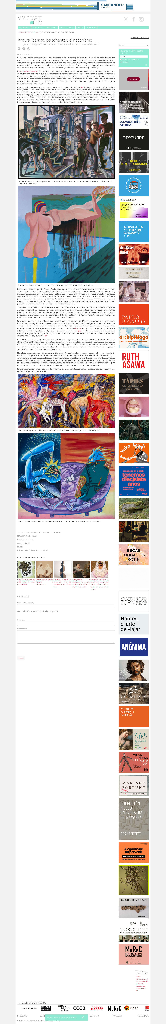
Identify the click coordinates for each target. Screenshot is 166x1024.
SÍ (83, 1017)
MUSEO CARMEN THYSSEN (27, 536)
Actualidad (24, 27)
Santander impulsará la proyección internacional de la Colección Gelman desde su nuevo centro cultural (99, 584)
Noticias (35, 32)
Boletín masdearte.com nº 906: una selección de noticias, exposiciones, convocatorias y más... (142, 983)
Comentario (22, 629)
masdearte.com (24, 32)
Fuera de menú (93, 27)
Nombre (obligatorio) (25, 603)
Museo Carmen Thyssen (28, 71)
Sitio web (21, 620)
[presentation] (34, 649)
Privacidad (117, 1015)
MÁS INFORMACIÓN (71, 1018)
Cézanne (77, 328)
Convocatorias (67, 27)
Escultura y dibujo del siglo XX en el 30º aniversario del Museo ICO (62, 583)
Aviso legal (143, 1015)
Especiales (38, 27)
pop (79, 330)
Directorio (52, 27)
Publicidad (22, 1015)
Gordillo (83, 87)
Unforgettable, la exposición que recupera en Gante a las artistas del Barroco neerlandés (81, 583)
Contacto (94, 1015)
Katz (45, 335)
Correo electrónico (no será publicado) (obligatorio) (37, 611)
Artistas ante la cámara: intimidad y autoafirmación (44, 582)
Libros (80, 27)
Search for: (123, 42)
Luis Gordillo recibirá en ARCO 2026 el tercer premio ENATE (26, 582)
